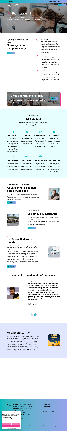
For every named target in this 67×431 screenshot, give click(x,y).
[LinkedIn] (48, 406)
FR (59, 1)
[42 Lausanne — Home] (9, 5)
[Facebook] (44, 406)
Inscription (62, 5)
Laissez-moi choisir (11, 426)
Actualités (53, 5)
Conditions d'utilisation (43, 426)
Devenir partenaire (52, 1)
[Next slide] (35, 314)
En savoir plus (11, 52)
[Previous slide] (32, 314)
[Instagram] (46, 406)
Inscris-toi (54, 98)
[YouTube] (49, 406)
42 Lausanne (10, 1)
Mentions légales (54, 426)
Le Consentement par (11, 428)
